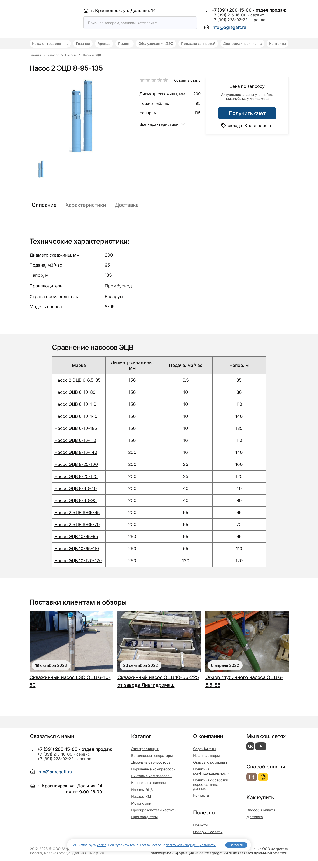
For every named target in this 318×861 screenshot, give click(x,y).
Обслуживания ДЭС (155, 43)
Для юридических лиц (242, 43)
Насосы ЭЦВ (92, 55)
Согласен (236, 845)
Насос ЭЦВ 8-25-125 (76, 476)
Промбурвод (118, 286)
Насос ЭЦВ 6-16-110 (75, 440)
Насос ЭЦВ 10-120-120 (78, 560)
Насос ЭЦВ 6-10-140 (76, 416)
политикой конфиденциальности (191, 845)
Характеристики (85, 205)
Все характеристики (162, 124)
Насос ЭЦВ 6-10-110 (75, 404)
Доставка (127, 205)
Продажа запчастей (198, 43)
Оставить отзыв (187, 80)
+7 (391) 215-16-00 (228, 15)
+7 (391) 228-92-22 (229, 20)
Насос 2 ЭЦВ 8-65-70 (77, 524)
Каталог (53, 55)
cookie (101, 845)
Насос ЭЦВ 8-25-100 (76, 464)
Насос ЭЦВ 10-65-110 (76, 548)
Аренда (104, 43)
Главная (83, 43)
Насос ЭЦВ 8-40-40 (75, 488)
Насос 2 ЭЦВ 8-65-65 (77, 512)
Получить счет (247, 113)
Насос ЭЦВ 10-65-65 (76, 536)
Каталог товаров (50, 43)
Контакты (277, 43)
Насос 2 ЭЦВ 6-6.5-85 (77, 380)
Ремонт (124, 43)
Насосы (70, 55)
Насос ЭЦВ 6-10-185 (75, 428)
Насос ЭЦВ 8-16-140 (75, 452)
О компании (208, 736)
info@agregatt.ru (228, 27)
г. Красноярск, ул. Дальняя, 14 (123, 10)
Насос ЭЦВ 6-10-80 (75, 392)
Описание (44, 205)
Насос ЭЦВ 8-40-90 (75, 500)
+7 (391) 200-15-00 (231, 10)
